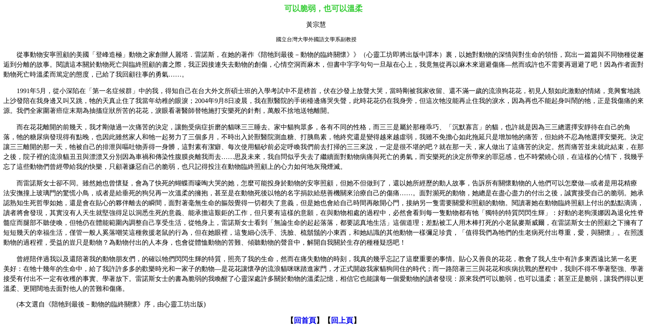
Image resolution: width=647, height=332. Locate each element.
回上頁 (342, 320)
